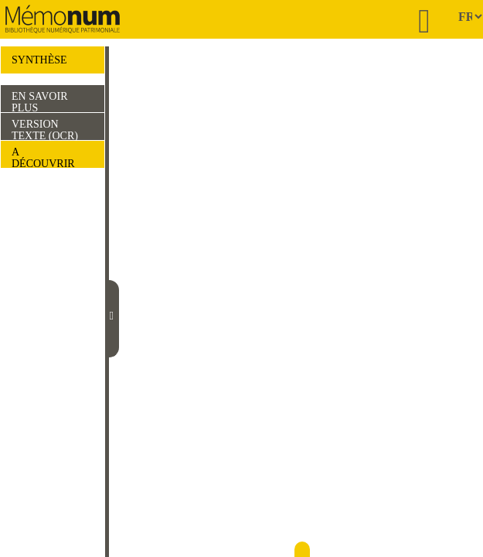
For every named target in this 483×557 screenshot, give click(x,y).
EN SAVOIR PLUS (39, 101)
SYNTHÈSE (39, 60)
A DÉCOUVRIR (43, 157)
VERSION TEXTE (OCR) (45, 129)
